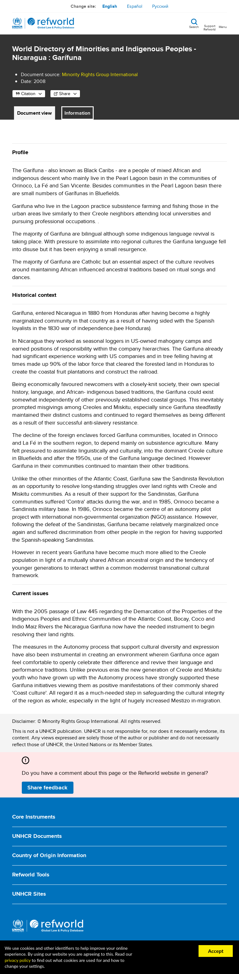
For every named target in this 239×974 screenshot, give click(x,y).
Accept (215, 951)
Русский (160, 6)
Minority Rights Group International (100, 74)
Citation (28, 93)
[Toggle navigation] (223, 23)
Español (134, 6)
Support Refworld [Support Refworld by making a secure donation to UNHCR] (210, 27)
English (109, 6)
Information (77, 113)
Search (194, 26)
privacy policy (17, 960)
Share (64, 93)
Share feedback (47, 787)
